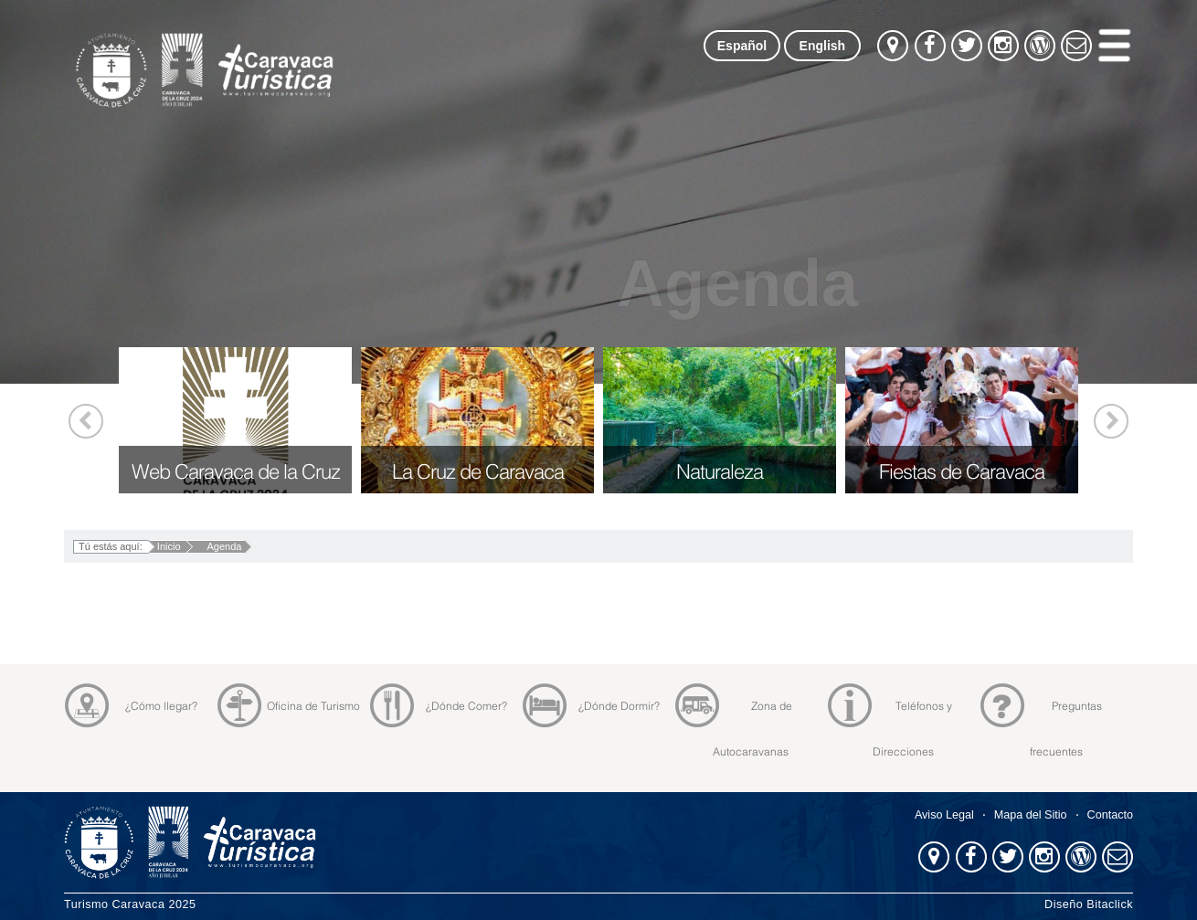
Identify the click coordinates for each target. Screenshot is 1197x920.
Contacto (1110, 815)
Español (742, 45)
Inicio (169, 546)
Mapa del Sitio (1030, 815)
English (823, 45)
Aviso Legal (944, 815)
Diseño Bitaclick (1088, 904)
